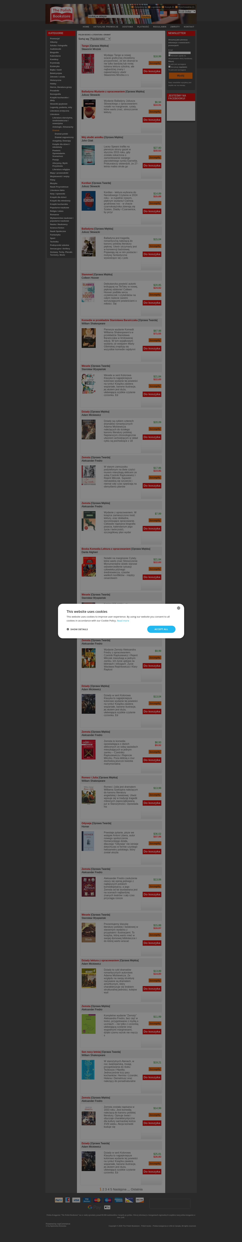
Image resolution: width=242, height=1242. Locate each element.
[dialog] (121, 621)
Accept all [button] (161, 629)
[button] (77, 629)
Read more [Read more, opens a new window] (123, 620)
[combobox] (178, 608)
